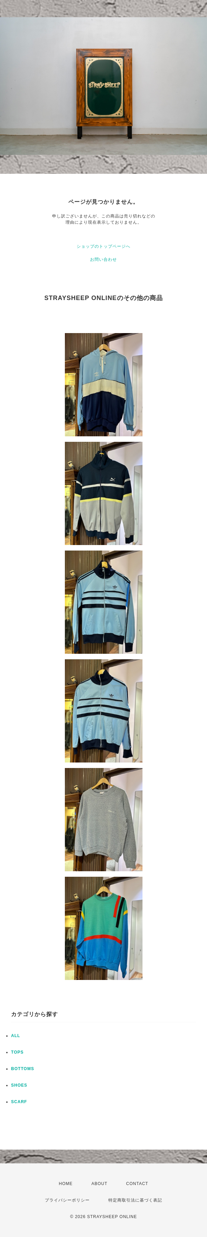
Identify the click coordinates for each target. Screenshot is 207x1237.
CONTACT (137, 1183)
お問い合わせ (103, 259)
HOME (66, 1183)
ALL (15, 1035)
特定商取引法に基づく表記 (135, 1200)
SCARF (19, 1101)
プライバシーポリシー (67, 1200)
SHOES (19, 1085)
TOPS (17, 1052)
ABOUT (99, 1183)
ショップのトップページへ (103, 246)
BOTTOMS (22, 1068)
